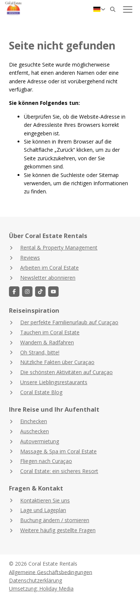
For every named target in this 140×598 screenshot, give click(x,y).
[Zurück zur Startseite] (30, 9)
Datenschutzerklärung (35, 580)
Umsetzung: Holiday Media (41, 588)
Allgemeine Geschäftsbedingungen (50, 571)
